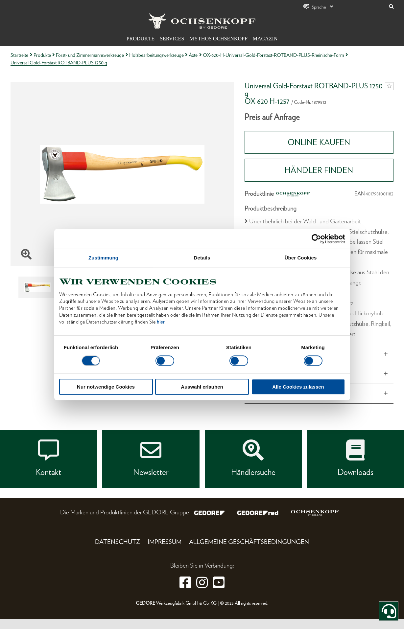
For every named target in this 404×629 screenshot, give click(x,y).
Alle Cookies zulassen (298, 387)
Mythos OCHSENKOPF (218, 38)
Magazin (265, 38)
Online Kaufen (319, 142)
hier (160, 322)
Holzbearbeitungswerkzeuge (156, 55)
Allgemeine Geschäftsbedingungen (249, 542)
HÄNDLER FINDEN (319, 170)
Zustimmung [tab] (103, 257)
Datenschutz (117, 542)
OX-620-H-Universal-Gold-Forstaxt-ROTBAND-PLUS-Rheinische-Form (273, 55)
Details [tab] (202, 257)
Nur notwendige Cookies (106, 387)
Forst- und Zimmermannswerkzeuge (90, 55)
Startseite (19, 55)
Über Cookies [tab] (301, 257)
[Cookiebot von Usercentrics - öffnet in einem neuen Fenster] (316, 239)
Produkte (140, 38)
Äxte (193, 55)
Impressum (164, 542)
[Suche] (363, 7)
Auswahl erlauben (202, 387)
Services (172, 38)
